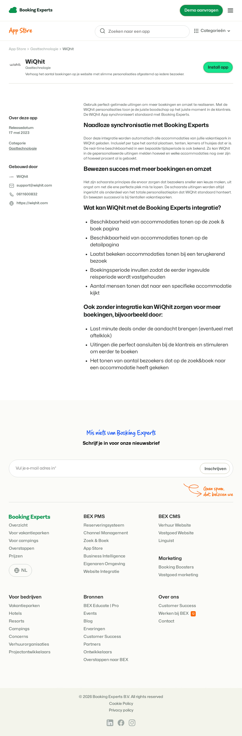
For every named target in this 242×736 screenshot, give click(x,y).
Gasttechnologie (44, 49)
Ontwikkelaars (98, 652)
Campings (19, 629)
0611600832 (27, 194)
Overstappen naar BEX (106, 660)
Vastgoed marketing (178, 575)
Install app (218, 67)
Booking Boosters (176, 567)
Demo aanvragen (201, 10)
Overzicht (18, 525)
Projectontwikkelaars (29, 652)
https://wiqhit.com (32, 203)
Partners (92, 644)
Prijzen (16, 556)
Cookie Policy (121, 703)
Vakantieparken (24, 606)
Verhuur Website (174, 525)
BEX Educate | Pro (101, 606)
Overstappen (21, 548)
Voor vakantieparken (29, 533)
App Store (17, 49)
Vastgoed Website (176, 533)
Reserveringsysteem (104, 525)
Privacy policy (121, 710)
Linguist (166, 541)
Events (90, 613)
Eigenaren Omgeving (104, 564)
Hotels (15, 613)
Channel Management (106, 533)
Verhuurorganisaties (29, 644)
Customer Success (102, 637)
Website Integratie (101, 572)
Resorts (16, 621)
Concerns (18, 637)
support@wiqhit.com (34, 185)
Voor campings (23, 541)
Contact (166, 621)
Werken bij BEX (177, 613)
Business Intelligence (104, 556)
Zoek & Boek (96, 541)
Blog (88, 621)
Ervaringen (94, 629)
